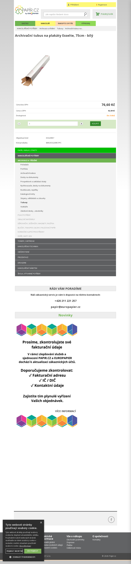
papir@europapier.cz (65, 309)
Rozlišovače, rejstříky (29, 192)
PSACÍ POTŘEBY (24, 217)
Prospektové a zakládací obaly (33, 183)
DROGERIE (22, 265)
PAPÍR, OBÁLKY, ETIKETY (27, 152)
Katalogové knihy (28, 196)
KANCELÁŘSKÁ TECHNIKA (28, 248)
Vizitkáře (24, 209)
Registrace (102, 4)
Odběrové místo (74, 551)
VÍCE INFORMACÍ (65, 413)
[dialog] (23, 540)
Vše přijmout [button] (32, 551)
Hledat (85, 14)
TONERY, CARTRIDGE (26, 243)
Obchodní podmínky (75, 543)
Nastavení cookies (49, 551)
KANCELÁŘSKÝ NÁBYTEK (27, 270)
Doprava (70, 546)
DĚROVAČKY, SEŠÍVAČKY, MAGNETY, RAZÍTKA (36, 226)
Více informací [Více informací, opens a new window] (25, 546)
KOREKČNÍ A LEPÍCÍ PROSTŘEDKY (31, 234)
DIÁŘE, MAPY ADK (25, 238)
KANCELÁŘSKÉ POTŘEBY (28, 28)
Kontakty (96, 543)
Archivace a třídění (50, 28)
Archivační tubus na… (78, 28)
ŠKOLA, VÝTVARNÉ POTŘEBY (29, 276)
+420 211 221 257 (66, 303)
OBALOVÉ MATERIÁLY (26, 221)
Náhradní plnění (48, 546)
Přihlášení (74, 4)
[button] (23, 557)
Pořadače (25, 167)
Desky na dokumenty (29, 179)
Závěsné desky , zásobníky (32, 213)
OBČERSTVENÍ (23, 254)
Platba (69, 549)
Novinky (65, 317)
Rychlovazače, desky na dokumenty (36, 188)
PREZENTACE (23, 259)
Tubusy (64, 28)
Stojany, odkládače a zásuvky (33, 200)
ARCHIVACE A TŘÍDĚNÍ (27, 162)
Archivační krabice (28, 175)
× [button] (41, 523)
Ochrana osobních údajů (52, 548)
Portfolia (24, 171)
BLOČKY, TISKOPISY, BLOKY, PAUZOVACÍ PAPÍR (36, 230)
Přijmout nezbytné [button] (15, 551)
